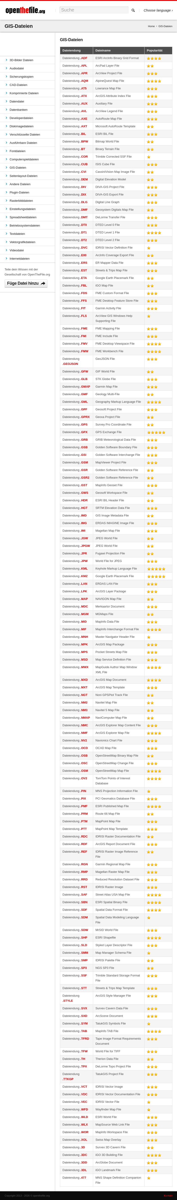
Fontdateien (18, 151)
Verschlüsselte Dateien (25, 134)
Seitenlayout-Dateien (24, 176)
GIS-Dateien (18, 167)
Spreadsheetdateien (23, 217)
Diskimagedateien (21, 126)
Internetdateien (20, 258)
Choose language (157, 10)
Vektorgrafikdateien (22, 242)
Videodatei (17, 250)
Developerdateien (21, 118)
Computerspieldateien (24, 159)
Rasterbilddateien (21, 200)
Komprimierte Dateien (24, 93)
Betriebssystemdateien (25, 225)
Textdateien (17, 233)
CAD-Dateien (18, 85)
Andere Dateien (20, 184)
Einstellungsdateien (23, 209)
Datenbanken (18, 109)
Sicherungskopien (21, 76)
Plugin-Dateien (19, 192)
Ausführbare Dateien (23, 143)
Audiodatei (17, 68)
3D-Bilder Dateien (21, 60)
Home (151, 26)
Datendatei (17, 101)
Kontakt (168, 1195)
